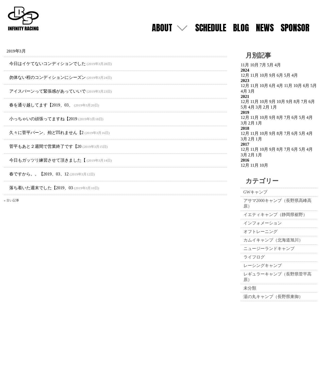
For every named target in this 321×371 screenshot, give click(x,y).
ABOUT (162, 27)
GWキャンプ (255, 192)
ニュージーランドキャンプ (268, 248)
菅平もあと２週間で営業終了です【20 (45, 146)
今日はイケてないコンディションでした (47, 63)
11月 (245, 65)
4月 (278, 65)
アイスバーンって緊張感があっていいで (47, 91)
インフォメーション (262, 223)
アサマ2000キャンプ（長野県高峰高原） (277, 203)
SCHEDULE (210, 27)
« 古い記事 (11, 200)
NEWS (265, 27)
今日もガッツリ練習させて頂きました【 (47, 160)
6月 (280, 75)
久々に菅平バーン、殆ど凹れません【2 (46, 132)
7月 (263, 65)
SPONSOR (295, 27)
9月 (272, 75)
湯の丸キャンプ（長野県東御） (273, 296)
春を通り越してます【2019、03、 (41, 105)
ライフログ (254, 257)
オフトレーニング (260, 231)
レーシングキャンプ (262, 265)
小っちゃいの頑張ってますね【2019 (43, 119)
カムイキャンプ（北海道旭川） (273, 240)
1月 (274, 107)
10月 (254, 65)
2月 (266, 107)
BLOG (241, 27)
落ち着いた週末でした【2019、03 (41, 188)
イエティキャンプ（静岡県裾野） (275, 214)
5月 (270, 65)
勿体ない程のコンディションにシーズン (47, 77)
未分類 (249, 288)
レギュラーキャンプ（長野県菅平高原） (277, 277)
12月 (245, 75)
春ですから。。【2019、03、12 (39, 174)
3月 (251, 91)
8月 (297, 101)
